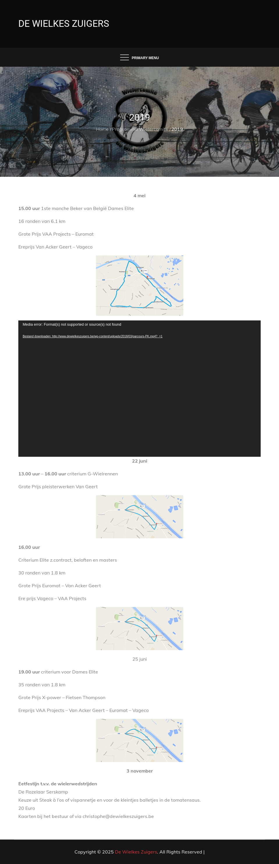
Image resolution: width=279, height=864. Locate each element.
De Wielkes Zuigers (63, 23)
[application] (139, 388)
